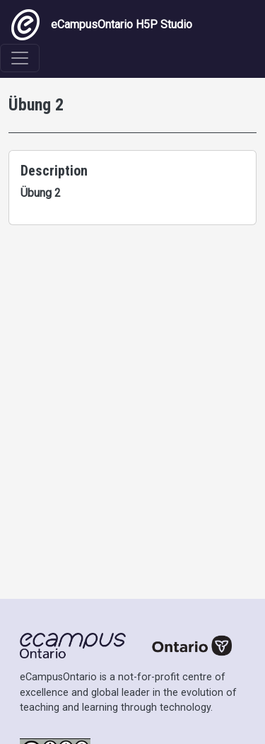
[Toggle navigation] (20, 58)
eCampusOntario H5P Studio (101, 24)
